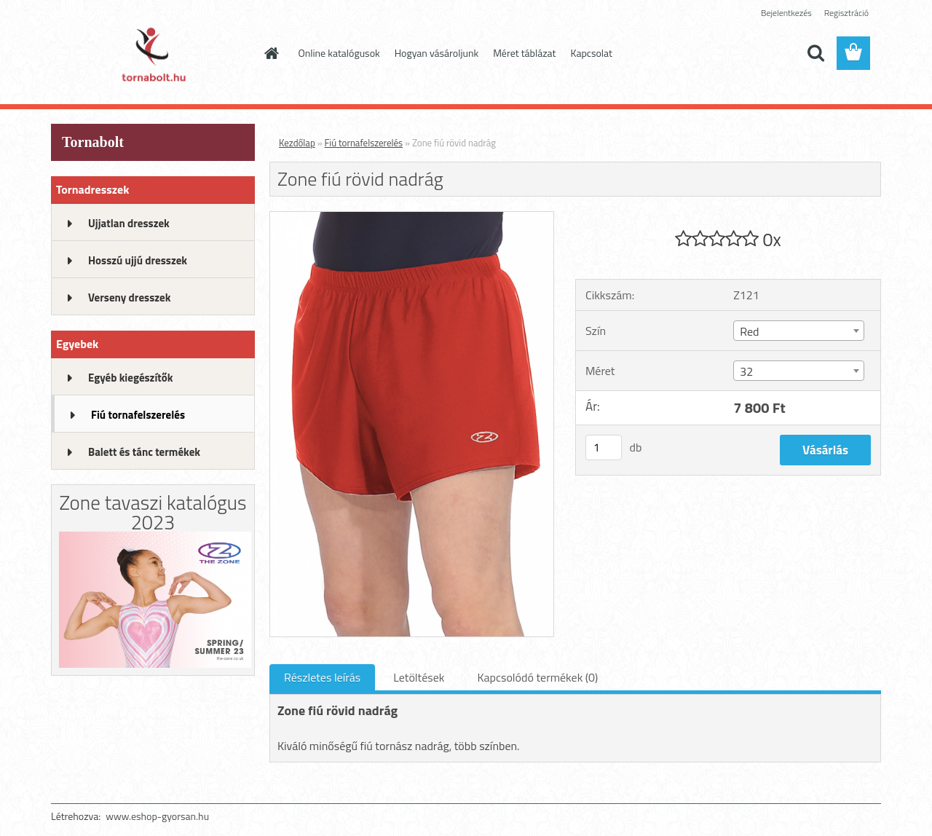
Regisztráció (846, 13)
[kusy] (603, 447)
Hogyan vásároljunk (436, 52)
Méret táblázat (524, 52)
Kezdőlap (297, 142)
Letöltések (418, 677)
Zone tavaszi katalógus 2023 (152, 512)
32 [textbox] (746, 371)
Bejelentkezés (786, 13)
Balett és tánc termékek (144, 451)
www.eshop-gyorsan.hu (157, 816)
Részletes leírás (322, 677)
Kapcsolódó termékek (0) (537, 677)
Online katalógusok (339, 52)
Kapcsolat (592, 52)
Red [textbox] (749, 331)
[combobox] (798, 330)
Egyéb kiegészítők (130, 377)
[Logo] (151, 53)
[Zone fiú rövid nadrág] (411, 217)
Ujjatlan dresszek (129, 223)
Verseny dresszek (129, 297)
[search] (815, 53)
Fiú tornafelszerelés (138, 414)
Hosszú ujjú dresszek (137, 260)
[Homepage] (271, 53)
